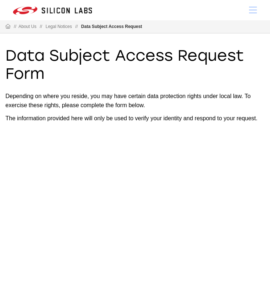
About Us (27, 26)
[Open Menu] (253, 9)
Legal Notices (59, 26)
